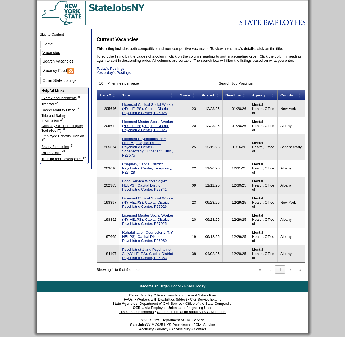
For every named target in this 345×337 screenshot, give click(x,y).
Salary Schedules (57, 146)
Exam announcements (136, 312)
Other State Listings (60, 80)
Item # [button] (105, 95)
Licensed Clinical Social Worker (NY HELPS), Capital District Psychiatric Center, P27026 (148, 202)
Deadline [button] (233, 95)
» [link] (300, 270)
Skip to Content (52, 34)
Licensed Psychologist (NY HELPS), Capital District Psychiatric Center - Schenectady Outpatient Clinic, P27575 (147, 147)
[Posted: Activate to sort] (211, 95)
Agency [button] (258, 95)
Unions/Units (53, 152)
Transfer (50, 103)
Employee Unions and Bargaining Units (181, 308)
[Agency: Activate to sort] (263, 95)
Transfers (173, 295)
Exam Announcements (61, 97)
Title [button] (126, 95)
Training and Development (64, 158)
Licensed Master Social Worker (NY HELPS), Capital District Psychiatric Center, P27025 (147, 219)
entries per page (125, 83)
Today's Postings (110, 68)
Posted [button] (208, 95)
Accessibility (181, 329)
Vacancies (51, 52)
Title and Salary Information (54, 118)
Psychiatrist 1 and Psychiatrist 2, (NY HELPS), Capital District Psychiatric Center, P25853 (147, 253)
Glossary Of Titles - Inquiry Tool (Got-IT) (62, 128)
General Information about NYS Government (191, 312)
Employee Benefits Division (63, 138)
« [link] (260, 270)
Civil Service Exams (205, 299)
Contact (200, 329)
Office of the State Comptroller (209, 303)
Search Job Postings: (237, 83)
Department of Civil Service (160, 303)
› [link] (290, 270)
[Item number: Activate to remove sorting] (108, 95)
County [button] (286, 95)
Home (48, 44)
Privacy (162, 329)
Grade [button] (185, 95)
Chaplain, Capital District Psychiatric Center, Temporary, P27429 (147, 168)
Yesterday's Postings (114, 73)
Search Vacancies (58, 61)
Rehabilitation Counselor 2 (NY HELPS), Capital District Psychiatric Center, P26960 (147, 236)
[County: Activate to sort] (291, 95)
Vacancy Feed (58, 71)
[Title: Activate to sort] (148, 95)
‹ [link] (270, 270)
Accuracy (146, 329)
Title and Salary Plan (200, 295)
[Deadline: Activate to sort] (235, 95)
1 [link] (280, 270)
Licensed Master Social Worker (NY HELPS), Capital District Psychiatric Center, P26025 (147, 126)
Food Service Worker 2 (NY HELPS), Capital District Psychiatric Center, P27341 (144, 185)
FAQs (128, 299)
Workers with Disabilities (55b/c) (162, 299)
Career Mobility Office (60, 109)
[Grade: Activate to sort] (188, 95)
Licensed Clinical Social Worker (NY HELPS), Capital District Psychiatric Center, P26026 (148, 109)
